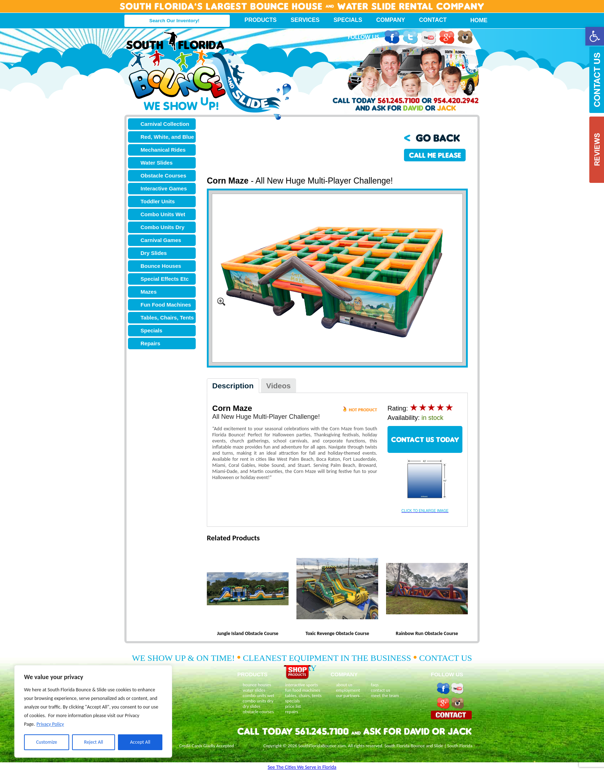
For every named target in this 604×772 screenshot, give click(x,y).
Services (305, 20)
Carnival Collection (165, 124)
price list (293, 706)
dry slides (252, 706)
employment (348, 690)
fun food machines (302, 690)
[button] (594, 36)
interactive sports (301, 684)
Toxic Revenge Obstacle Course (337, 633)
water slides (254, 690)
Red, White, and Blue (167, 137)
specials (292, 701)
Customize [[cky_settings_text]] (46, 742)
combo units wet (258, 695)
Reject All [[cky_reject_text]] (93, 742)
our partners (348, 695)
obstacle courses (258, 711)
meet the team (385, 695)
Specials (347, 20)
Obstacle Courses (163, 175)
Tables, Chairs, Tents (167, 317)
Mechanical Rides (163, 150)
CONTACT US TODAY (425, 439)
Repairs (150, 343)
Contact (433, 20)
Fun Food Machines (166, 305)
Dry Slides (154, 253)
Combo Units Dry (163, 227)
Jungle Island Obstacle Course (247, 633)
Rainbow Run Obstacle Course (427, 633)
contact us (380, 690)
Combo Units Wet (163, 214)
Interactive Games (164, 188)
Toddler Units (158, 201)
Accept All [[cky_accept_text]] (140, 742)
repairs (291, 711)
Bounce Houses (161, 266)
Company (390, 20)
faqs (375, 684)
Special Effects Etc (165, 279)
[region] (93, 711)
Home (475, 20)
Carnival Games (161, 240)
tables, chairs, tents (303, 695)
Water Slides (156, 163)
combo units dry (258, 701)
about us (344, 684)
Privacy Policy (50, 724)
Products (260, 20)
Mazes (149, 292)
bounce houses (257, 684)
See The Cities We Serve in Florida (302, 767)
